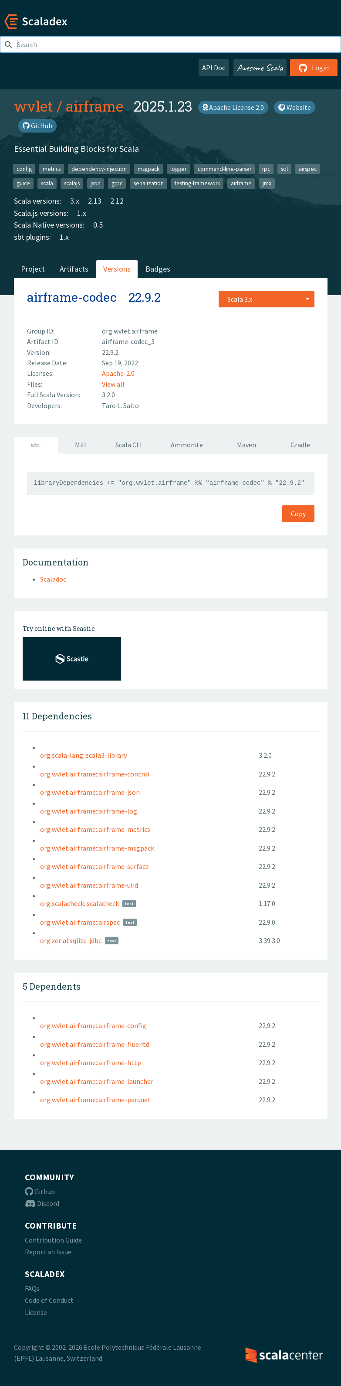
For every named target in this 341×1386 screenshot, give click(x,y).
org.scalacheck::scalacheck (79, 903)
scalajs (72, 183)
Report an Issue (48, 1251)
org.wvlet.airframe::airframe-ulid (89, 885)
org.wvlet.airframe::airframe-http (90, 1062)
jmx (267, 183)
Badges (157, 269)
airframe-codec (72, 297)
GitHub (37, 125)
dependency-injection (99, 168)
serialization (149, 183)
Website (294, 107)
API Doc (213, 67)
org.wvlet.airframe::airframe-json (90, 792)
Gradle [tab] (300, 444)
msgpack (148, 168)
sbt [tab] (36, 444)
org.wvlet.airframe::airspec (80, 922)
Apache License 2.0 (233, 107)
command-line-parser (224, 168)
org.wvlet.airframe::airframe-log (88, 811)
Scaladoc (53, 579)
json (96, 183)
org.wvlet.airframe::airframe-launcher (96, 1081)
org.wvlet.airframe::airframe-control (95, 774)
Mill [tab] (80, 444)
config (24, 168)
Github (40, 1191)
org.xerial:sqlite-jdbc (70, 940)
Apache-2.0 (118, 373)
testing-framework (197, 183)
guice (23, 183)
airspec (308, 168)
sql (284, 168)
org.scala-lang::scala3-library (83, 755)
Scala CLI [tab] (128, 444)
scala (47, 183)
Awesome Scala (260, 67)
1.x (81, 213)
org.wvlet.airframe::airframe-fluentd (94, 1044)
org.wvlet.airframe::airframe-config (93, 1025)
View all (113, 384)
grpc (116, 183)
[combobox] (266, 299)
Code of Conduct (49, 1300)
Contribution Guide (53, 1240)
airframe (94, 106)
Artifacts (74, 269)
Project (33, 269)
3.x (74, 201)
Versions (117, 269)
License (36, 1312)
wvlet (33, 106)
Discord (42, 1203)
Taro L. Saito (120, 405)
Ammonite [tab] (187, 444)
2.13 (94, 201)
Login (314, 67)
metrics (52, 168)
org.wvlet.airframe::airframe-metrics (95, 829)
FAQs (32, 1288)
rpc (266, 168)
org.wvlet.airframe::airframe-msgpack (97, 848)
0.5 (98, 225)
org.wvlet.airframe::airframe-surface (94, 866)
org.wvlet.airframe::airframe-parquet (95, 1099)
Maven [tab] (246, 444)
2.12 (117, 201)
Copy (298, 513)
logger (178, 168)
